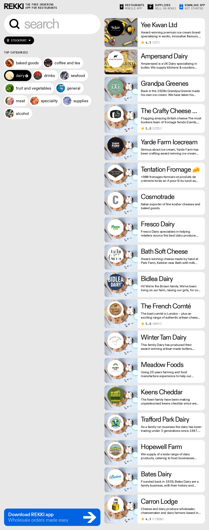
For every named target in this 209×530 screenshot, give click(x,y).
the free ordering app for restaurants (41, 6)
